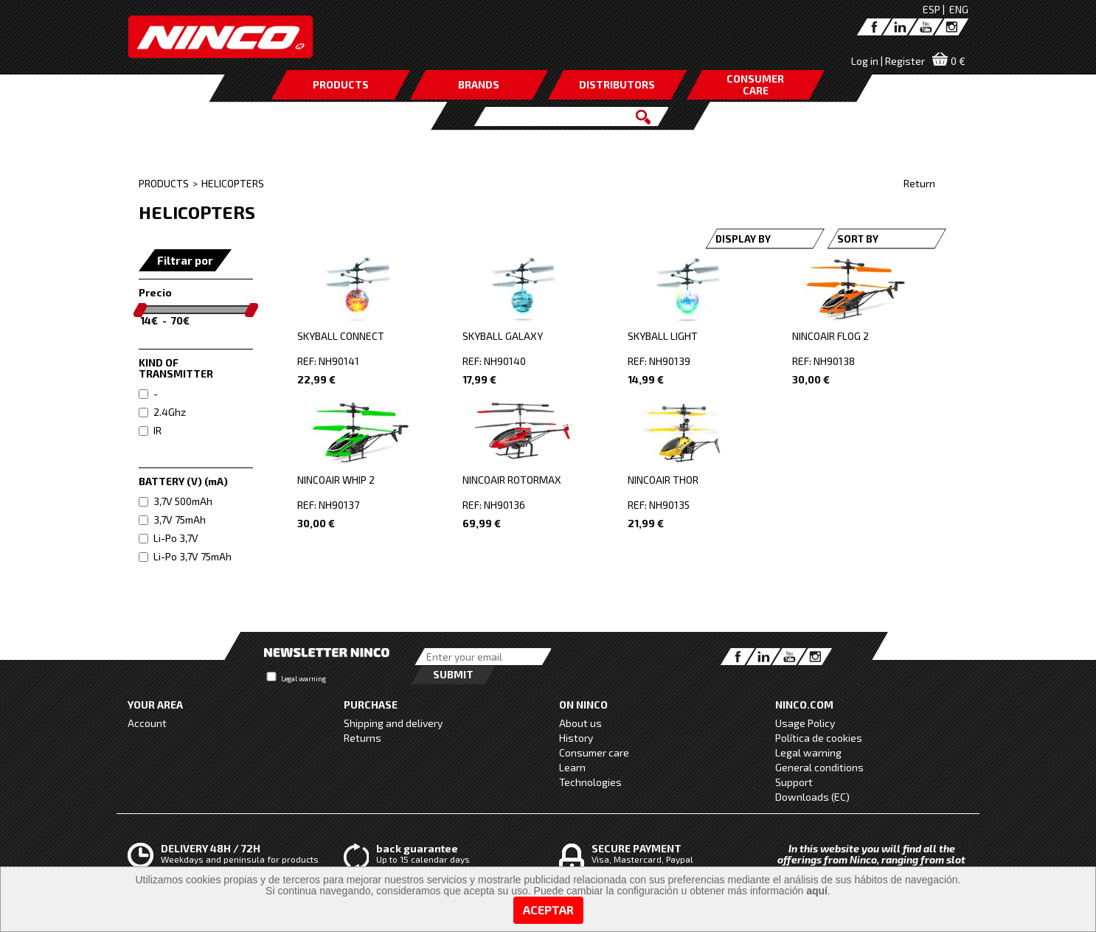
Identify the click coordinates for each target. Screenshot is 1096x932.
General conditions (819, 767)
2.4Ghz (162, 412)
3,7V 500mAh (175, 501)
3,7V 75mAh (172, 519)
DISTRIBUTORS (617, 84)
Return (919, 183)
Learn (572, 767)
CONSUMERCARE (755, 84)
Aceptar (548, 910)
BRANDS (478, 84)
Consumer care (594, 752)
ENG (958, 9)
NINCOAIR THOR (663, 479)
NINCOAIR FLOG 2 (830, 336)
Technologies (590, 782)
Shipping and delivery (393, 723)
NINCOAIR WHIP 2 (336, 479)
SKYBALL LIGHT (663, 336)
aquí (817, 891)
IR (150, 430)
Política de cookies (818, 737)
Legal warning (303, 678)
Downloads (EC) (812, 796)
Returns (362, 737)
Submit (453, 674)
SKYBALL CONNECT (340, 336)
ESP (931, 9)
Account (147, 723)
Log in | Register (888, 61)
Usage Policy (805, 723)
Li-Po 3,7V (168, 538)
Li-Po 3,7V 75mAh (185, 556)
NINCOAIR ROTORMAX (511, 479)
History (576, 737)
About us (580, 723)
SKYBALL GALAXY (502, 336)
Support (794, 782)
